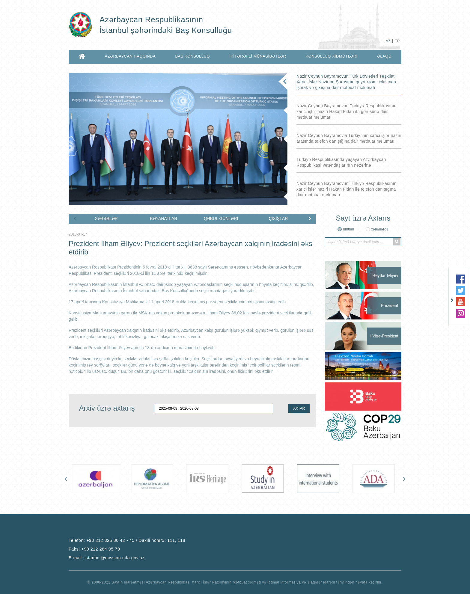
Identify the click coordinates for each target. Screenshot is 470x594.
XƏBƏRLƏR (106, 218)
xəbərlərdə (379, 229)
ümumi (348, 229)
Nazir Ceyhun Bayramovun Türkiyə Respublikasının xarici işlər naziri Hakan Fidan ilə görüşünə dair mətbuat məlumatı (346, 111)
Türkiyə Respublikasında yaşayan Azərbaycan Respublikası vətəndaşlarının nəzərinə (341, 162)
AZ (388, 41)
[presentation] (75, 217)
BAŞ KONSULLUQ (192, 56)
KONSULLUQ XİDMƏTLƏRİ (332, 56)
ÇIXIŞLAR (278, 218)
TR (397, 41)
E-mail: (106, 557)
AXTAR (299, 408)
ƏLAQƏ (384, 56)
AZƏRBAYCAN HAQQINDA (130, 56)
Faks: (94, 549)
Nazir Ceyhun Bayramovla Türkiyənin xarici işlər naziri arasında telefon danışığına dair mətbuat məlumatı (348, 138)
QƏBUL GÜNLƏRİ (221, 218)
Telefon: (127, 540)
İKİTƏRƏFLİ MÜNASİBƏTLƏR (257, 56)
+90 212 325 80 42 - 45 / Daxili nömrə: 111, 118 (135, 540)
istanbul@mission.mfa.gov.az (114, 557)
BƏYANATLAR (163, 218)
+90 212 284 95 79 (100, 549)
